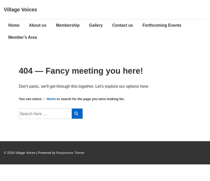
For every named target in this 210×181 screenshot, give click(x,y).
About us (37, 25)
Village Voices (20, 9)
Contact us (122, 25)
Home (13, 25)
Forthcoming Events (162, 25)
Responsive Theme (70, 153)
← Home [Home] (49, 99)
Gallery (96, 25)
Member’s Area (22, 37)
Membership (68, 25)
